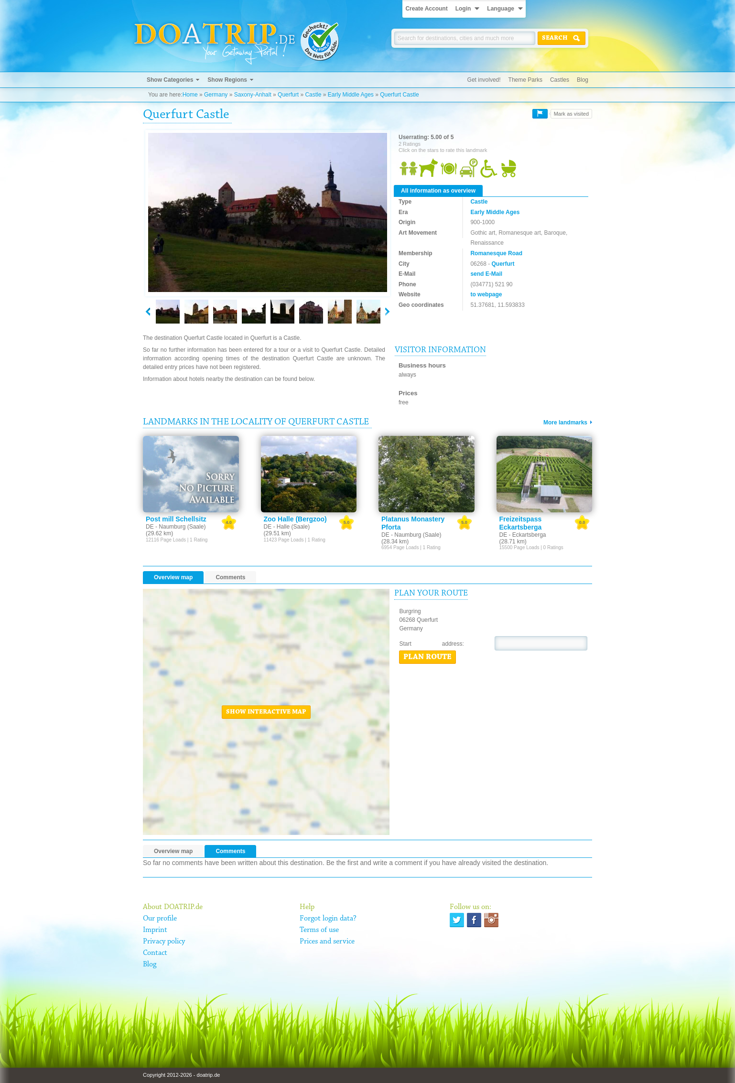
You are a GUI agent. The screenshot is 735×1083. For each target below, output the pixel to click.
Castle (313, 94)
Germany (215, 94)
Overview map (173, 577)
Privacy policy (164, 941)
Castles (559, 79)
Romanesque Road (496, 253)
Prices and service (327, 941)
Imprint (155, 930)
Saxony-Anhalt (252, 94)
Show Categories (170, 79)
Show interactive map (266, 712)
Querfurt (288, 94)
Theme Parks (525, 79)
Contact (155, 953)
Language (500, 8)
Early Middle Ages (351, 94)
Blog (582, 79)
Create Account (426, 8)
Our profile (160, 918)
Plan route (427, 657)
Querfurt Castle (399, 94)
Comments (230, 577)
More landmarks (565, 422)
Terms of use (319, 930)
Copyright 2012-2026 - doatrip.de (181, 1075)
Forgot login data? (328, 918)
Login (463, 8)
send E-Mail (486, 274)
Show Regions (227, 79)
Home (190, 94)
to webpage (486, 294)
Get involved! (484, 79)
